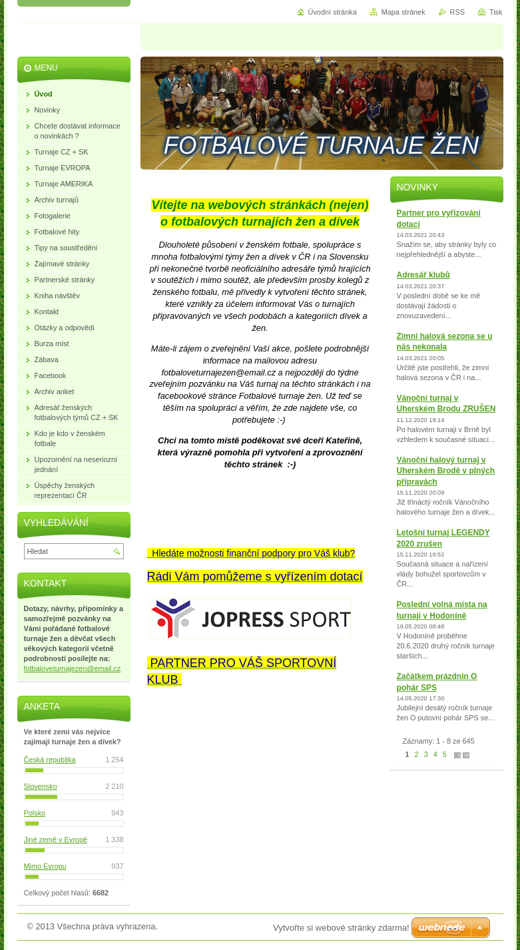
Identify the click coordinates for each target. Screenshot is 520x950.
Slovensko (40, 786)
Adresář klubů (423, 275)
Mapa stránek (403, 12)
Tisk (496, 12)
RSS (457, 12)
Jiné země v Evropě (56, 839)
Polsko (35, 813)
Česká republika (50, 760)
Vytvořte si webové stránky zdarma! (341, 928)
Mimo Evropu (45, 866)
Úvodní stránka (332, 12)
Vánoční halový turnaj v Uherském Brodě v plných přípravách (446, 471)
